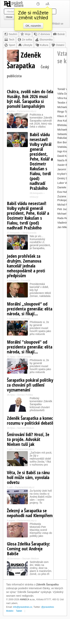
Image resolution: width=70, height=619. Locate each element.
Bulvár (59, 34)
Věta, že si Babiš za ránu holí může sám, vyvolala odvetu (28, 477)
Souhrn (10, 34)
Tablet (19, 611)
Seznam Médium (25, 428)
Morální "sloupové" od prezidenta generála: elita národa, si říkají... (29, 347)
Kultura (41, 45)
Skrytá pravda (29, 232)
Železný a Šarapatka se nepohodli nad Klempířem (30, 512)
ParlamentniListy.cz (26, 111)
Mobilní (9, 611)
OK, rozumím (33, 25)
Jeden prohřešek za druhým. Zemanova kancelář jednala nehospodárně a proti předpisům (26, 266)
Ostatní (57, 45)
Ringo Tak (63, 111)
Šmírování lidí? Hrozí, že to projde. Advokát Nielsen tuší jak (28, 439)
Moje (25, 34)
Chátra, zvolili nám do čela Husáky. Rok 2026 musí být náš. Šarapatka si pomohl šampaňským (30, 98)
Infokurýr (34, 197)
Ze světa (25, 39)
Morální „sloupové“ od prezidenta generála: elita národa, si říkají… (29, 309)
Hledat (9, 17)
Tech (9, 39)
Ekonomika (43, 39)
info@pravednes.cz (22, 607)
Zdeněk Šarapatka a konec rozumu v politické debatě (30, 420)
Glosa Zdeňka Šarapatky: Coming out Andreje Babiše (28, 549)
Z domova (42, 34)
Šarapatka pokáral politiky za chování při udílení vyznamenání (30, 385)
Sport (9, 45)
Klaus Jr (62, 116)
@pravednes (47, 607)
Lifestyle (25, 45)
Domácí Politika (25, 395)
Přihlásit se (57, 23)
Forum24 (25, 280)
